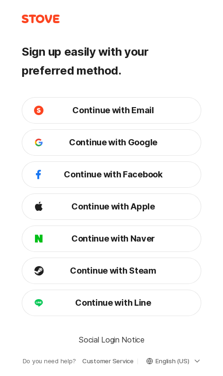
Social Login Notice (111, 339)
